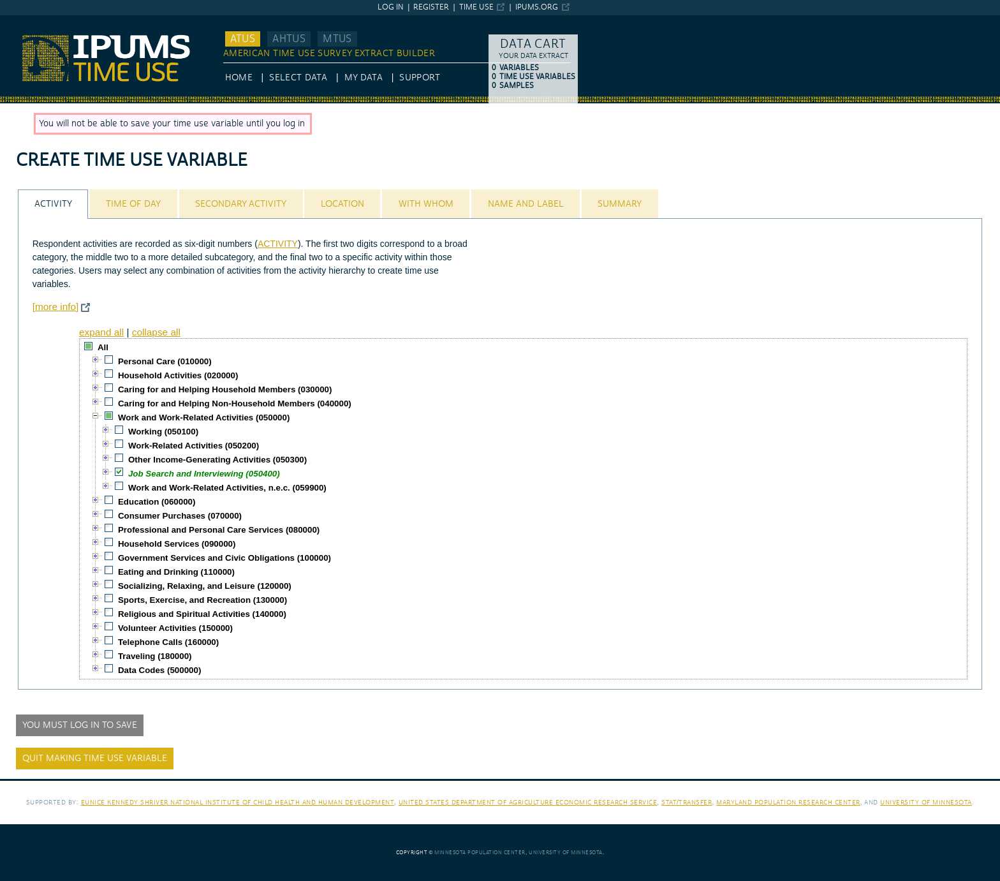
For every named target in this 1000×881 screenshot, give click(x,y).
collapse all (156, 332)
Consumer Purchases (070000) (180, 516)
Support (419, 78)
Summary (620, 204)
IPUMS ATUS (26, 21)
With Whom (426, 204)
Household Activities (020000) (178, 375)
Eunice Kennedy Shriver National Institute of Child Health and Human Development (238, 802)
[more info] (56, 306)
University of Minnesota (926, 802)
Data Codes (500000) (159, 670)
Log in (391, 7)
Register (431, 7)
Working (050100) (163, 431)
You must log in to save (79, 725)
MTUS (337, 39)
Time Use (476, 7)
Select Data (298, 78)
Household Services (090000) (176, 544)
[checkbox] (89, 346)
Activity (53, 204)
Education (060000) (156, 502)
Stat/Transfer (686, 802)
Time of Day (133, 204)
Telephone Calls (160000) (168, 642)
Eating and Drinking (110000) (176, 572)
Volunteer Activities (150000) (175, 628)
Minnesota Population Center (480, 852)
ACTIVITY (278, 244)
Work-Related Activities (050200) (193, 445)
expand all (101, 332)
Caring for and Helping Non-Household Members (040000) (234, 403)
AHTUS (288, 39)
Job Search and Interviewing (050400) (204, 473)
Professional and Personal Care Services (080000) (219, 530)
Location (342, 204)
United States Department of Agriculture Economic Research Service (528, 802)
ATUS (242, 39)
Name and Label (526, 204)
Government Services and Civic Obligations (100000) (224, 558)
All (103, 347)
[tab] (53, 203)
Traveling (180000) (155, 656)
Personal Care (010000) (165, 361)
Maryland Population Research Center (788, 802)
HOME (239, 78)
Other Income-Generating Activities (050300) (217, 459)
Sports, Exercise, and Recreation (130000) (202, 600)
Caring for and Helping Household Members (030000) (225, 389)
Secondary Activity (240, 204)
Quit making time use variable (94, 758)
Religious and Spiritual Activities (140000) (202, 614)
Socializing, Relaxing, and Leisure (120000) (204, 586)
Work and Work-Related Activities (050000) (204, 417)
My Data (363, 78)
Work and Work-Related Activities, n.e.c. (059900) (227, 487)
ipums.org (536, 7)
